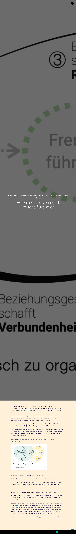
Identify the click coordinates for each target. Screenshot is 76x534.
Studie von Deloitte (28, 410)
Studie (24, 424)
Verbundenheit (14, 507)
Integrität (17, 505)
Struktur (38, 197)
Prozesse (58, 195)
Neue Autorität (49, 195)
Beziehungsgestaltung (20, 195)
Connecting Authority (34, 195)
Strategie (65, 195)
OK (57, 532)
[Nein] (74, 532)
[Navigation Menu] (72, 3)
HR (43, 195)
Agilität (10, 195)
